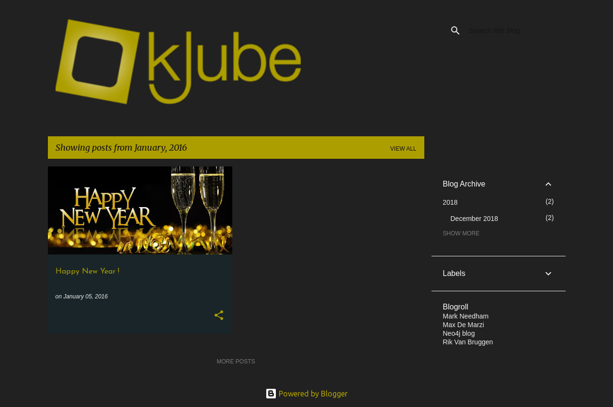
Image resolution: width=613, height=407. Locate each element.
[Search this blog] (515, 30)
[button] (219, 316)
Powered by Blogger (306, 393)
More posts (235, 361)
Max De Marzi (463, 325)
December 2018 (475, 218)
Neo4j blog (459, 333)
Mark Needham (466, 316)
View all (403, 148)
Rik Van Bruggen (468, 342)
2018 (450, 202)
